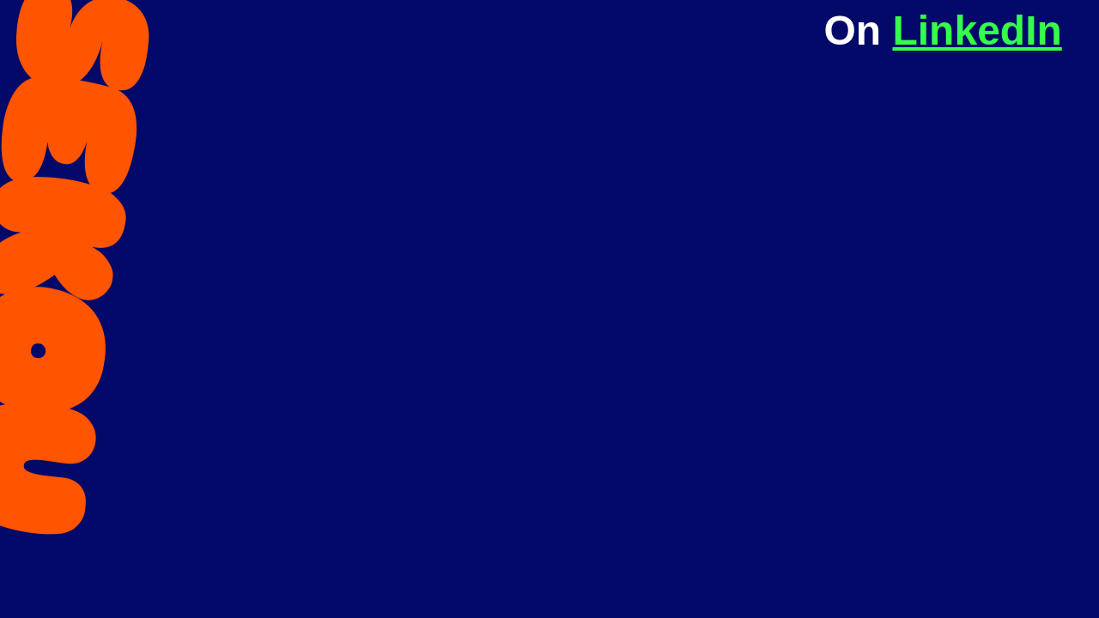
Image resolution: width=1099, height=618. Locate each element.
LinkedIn (976, 30)
